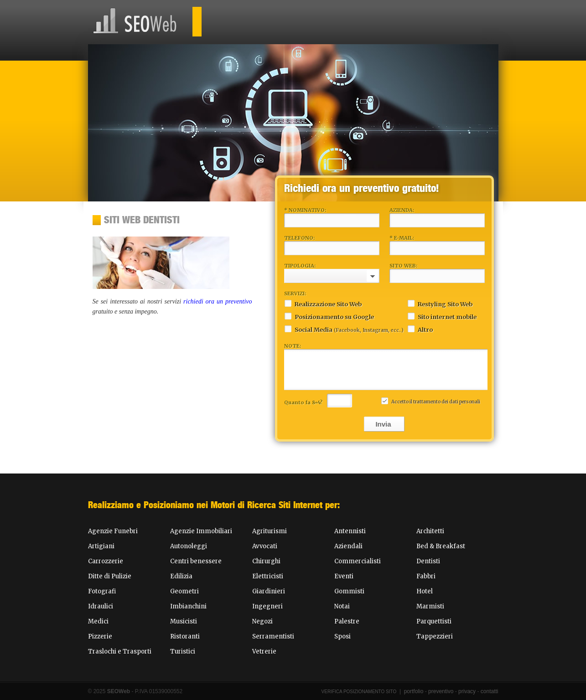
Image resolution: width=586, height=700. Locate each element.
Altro (420, 328)
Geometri (184, 591)
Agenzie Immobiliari (201, 531)
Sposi (342, 636)
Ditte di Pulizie (109, 576)
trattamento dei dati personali (446, 402)
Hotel (424, 591)
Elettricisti (267, 576)
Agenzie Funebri (113, 531)
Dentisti (428, 561)
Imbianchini (188, 606)
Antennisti (350, 531)
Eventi (343, 576)
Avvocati (264, 546)
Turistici (182, 651)
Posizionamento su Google (329, 316)
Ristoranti (185, 636)
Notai (342, 606)
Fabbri (426, 576)
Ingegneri (267, 606)
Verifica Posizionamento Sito (359, 691)
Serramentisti (273, 636)
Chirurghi (266, 561)
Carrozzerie (105, 561)
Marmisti (430, 606)
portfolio (414, 691)
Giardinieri (268, 591)
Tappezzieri (434, 636)
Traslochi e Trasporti (119, 651)
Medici (98, 621)
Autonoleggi (188, 546)
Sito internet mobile (442, 316)
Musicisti (183, 621)
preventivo (440, 691)
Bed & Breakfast (440, 546)
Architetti (430, 531)
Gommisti (349, 591)
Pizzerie (100, 636)
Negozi (262, 621)
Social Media (344, 328)
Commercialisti (357, 561)
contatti (489, 691)
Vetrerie (264, 651)
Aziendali (348, 546)
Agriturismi (269, 531)
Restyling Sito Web (439, 303)
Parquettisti (433, 621)
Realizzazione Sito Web (323, 303)
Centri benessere (196, 561)
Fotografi (102, 591)
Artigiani (101, 546)
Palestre (346, 621)
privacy (467, 691)
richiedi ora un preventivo (217, 301)
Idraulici (100, 606)
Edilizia (181, 576)
